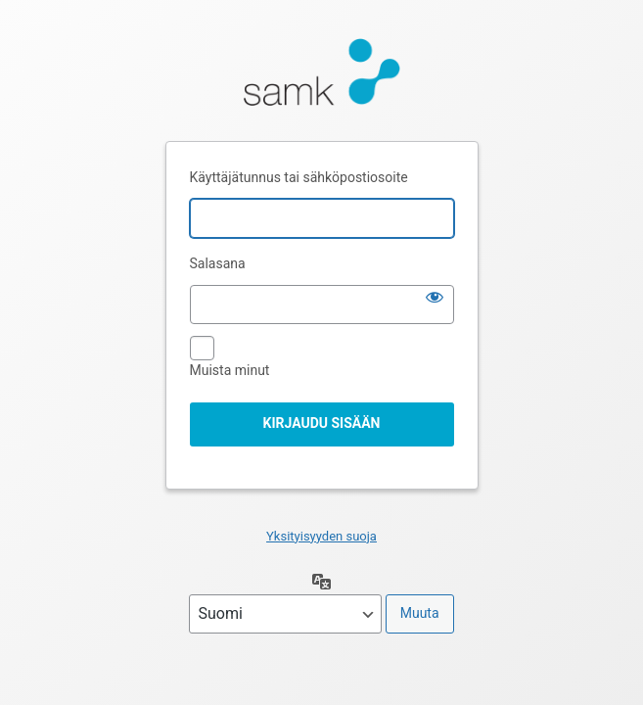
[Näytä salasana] (434, 296)
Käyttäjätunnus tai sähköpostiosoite (299, 177)
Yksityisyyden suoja (321, 536)
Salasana (218, 263)
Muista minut (230, 370)
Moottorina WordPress (322, 77)
